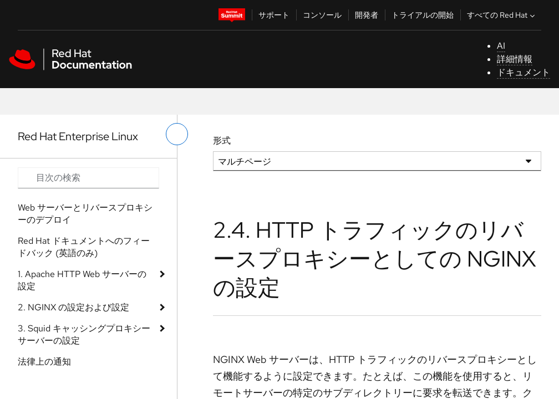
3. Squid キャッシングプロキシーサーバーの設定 (84, 334)
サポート (273, 15)
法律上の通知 (44, 361)
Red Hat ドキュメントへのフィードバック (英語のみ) (84, 247)
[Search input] (88, 177)
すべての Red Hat (502, 15)
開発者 (366, 15)
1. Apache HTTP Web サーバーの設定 (82, 280)
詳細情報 (514, 59)
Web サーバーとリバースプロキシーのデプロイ (85, 214)
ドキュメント (523, 72)
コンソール (322, 15)
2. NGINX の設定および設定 (73, 307)
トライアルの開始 (423, 15)
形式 (222, 140)
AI (501, 46)
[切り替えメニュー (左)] (177, 134)
